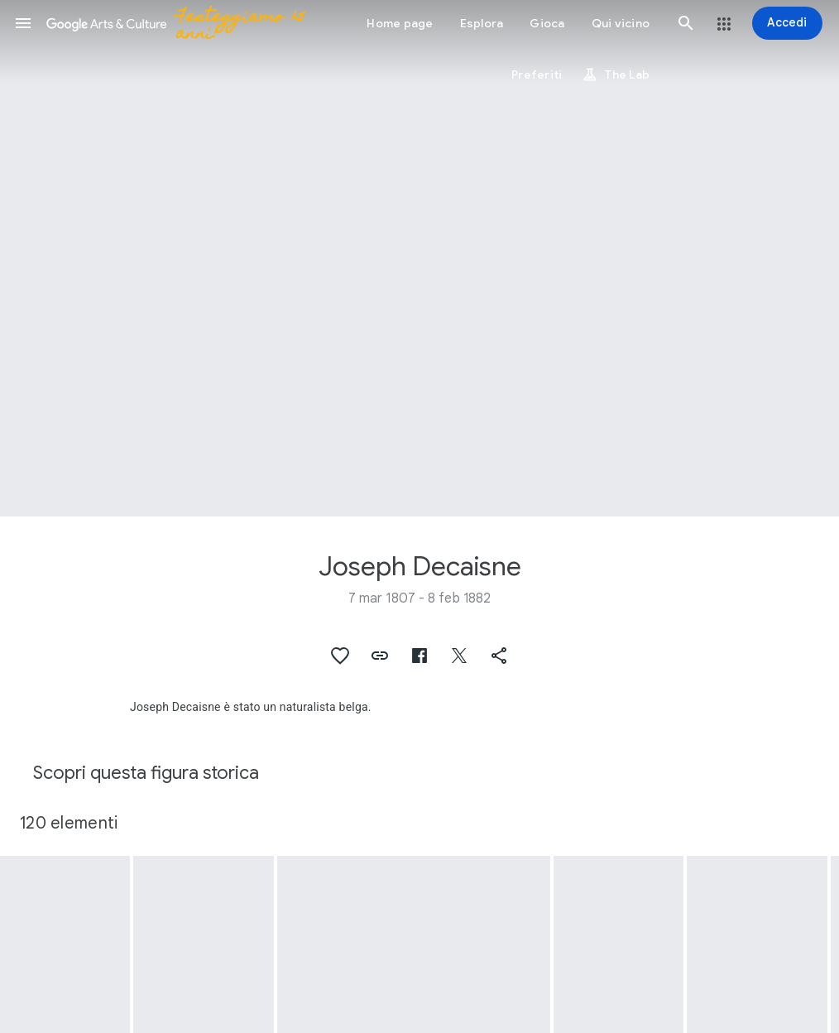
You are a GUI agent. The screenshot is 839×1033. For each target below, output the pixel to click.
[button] (23, 23)
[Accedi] (787, 23)
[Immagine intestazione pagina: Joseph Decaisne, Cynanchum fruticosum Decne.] (419, 258)
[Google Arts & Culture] (181, 23)
